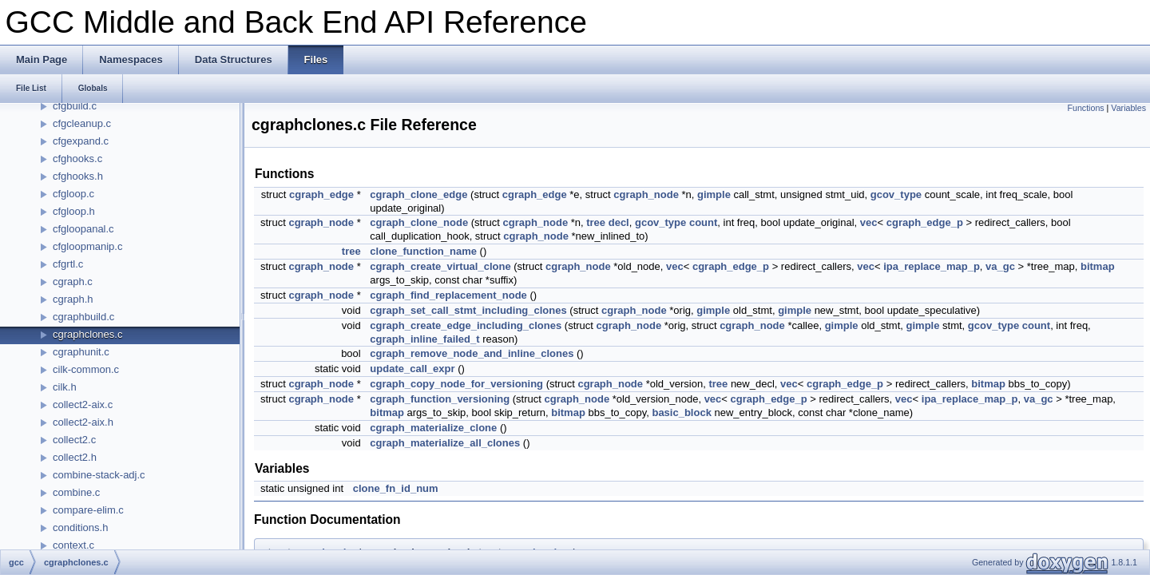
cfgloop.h (74, 211)
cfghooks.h (78, 176)
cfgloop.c (73, 194)
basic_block (681, 412)
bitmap (1098, 266)
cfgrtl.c (68, 264)
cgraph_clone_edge (418, 194)
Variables (1128, 108)
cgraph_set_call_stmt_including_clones (468, 310)
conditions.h (80, 527)
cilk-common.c (86, 369)
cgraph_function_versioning (440, 399)
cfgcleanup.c (82, 123)
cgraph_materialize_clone (433, 428)
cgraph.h (73, 299)
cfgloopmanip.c (87, 246)
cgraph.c (73, 282)
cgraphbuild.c (83, 317)
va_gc (1000, 266)
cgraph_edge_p (924, 222)
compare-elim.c (88, 510)
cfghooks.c (77, 159)
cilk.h (65, 387)
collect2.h (75, 457)
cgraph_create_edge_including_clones (465, 325)
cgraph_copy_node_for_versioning (456, 384)
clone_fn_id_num (395, 488)
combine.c (76, 492)
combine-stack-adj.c (99, 475)
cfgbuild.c (75, 106)
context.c (73, 545)
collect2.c (74, 440)
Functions (1085, 108)
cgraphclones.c (87, 334)
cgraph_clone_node (419, 222)
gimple (714, 194)
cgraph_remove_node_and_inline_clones (471, 353)
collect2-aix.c (83, 404)
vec (869, 222)
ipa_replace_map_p (931, 266)
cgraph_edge (321, 194)
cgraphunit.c (81, 352)
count (703, 222)
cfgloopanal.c (83, 229)
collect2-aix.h (83, 422)
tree (595, 222)
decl (619, 222)
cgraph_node (646, 194)
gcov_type (896, 194)
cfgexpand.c (81, 141)
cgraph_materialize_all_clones (445, 443)
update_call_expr (412, 369)
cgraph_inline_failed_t (424, 339)
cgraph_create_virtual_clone (440, 266)
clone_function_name (423, 251)
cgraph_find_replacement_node (448, 295)
